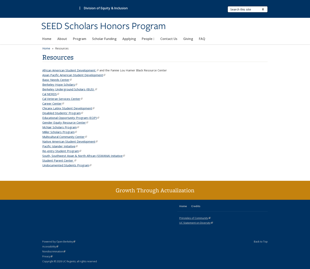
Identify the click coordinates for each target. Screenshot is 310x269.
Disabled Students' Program (62, 113)
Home (46, 39)
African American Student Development (70, 70)
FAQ (202, 39)
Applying (129, 39)
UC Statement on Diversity (196, 222)
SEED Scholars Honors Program (103, 26)
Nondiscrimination (53, 251)
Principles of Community (195, 218)
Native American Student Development (70, 141)
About (62, 39)
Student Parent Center (59, 160)
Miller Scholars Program (59, 132)
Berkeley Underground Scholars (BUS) (69, 89)
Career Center (53, 103)
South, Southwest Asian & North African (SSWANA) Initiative (83, 156)
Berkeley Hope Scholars (59, 84)
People (148, 39)
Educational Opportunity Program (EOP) (70, 118)
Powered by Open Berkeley (58, 241)
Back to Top (261, 241)
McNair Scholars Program (60, 127)
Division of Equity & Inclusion (106, 8)
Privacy (47, 256)
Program (79, 39)
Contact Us (168, 39)
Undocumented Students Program (67, 165)
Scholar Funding (104, 39)
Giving (188, 39)
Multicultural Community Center (64, 137)
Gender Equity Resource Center (65, 122)
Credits (195, 206)
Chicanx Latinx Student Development (68, 108)
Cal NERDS (50, 94)
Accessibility (50, 246)
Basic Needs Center (57, 80)
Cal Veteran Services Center (62, 99)
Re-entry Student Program (61, 151)
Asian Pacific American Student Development (73, 75)
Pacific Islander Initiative (60, 146)
